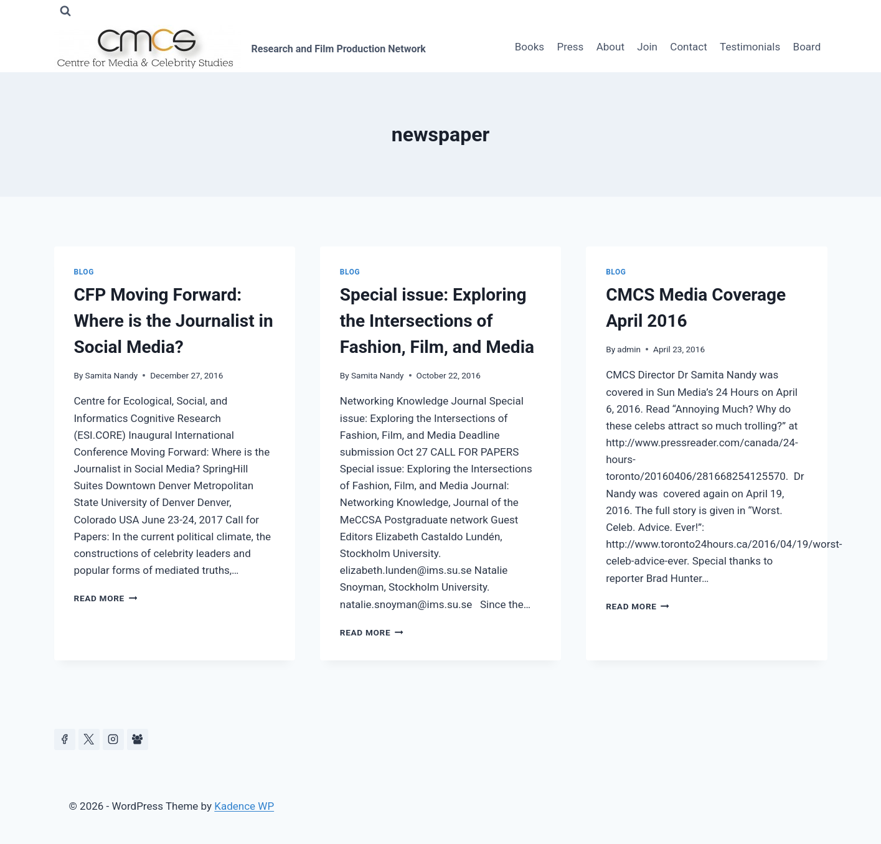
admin (629, 349)
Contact (688, 46)
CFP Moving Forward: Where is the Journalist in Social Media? (173, 320)
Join (647, 46)
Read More (106, 598)
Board (807, 46)
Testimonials (750, 46)
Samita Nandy (111, 375)
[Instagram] (113, 739)
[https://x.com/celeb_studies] (89, 739)
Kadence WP (244, 806)
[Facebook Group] (137, 739)
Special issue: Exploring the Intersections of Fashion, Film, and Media (437, 320)
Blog (84, 272)
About (610, 46)
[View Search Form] (65, 11)
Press (570, 46)
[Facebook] (64, 739)
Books (529, 46)
